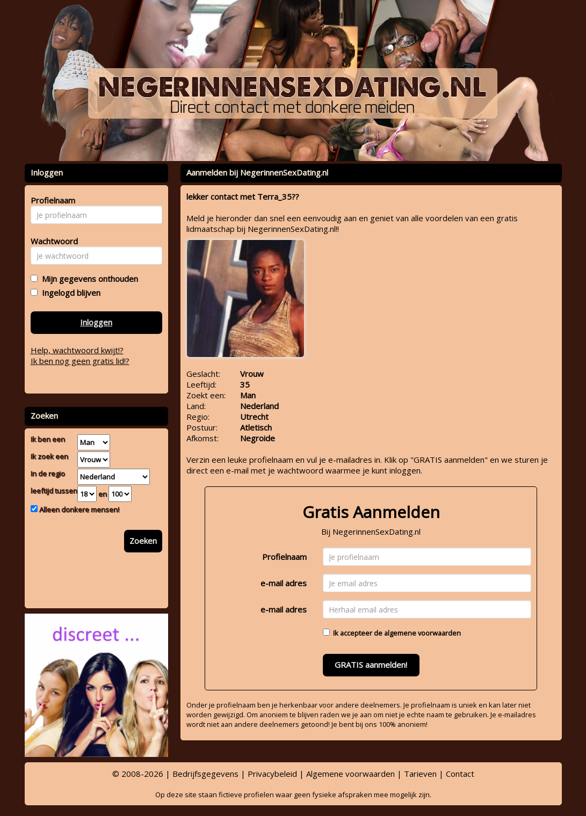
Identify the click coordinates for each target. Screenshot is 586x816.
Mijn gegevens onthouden (88, 278)
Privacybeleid (272, 773)
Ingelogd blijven (69, 292)
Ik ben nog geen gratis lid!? (80, 360)
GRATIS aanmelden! (371, 664)
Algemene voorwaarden (350, 773)
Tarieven (420, 773)
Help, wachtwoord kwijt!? (77, 350)
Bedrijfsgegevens (205, 773)
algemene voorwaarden (422, 633)
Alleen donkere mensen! (78, 509)
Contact (460, 773)
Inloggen (96, 322)
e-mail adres (284, 583)
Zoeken (143, 540)
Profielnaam (284, 556)
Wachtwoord (51, 241)
